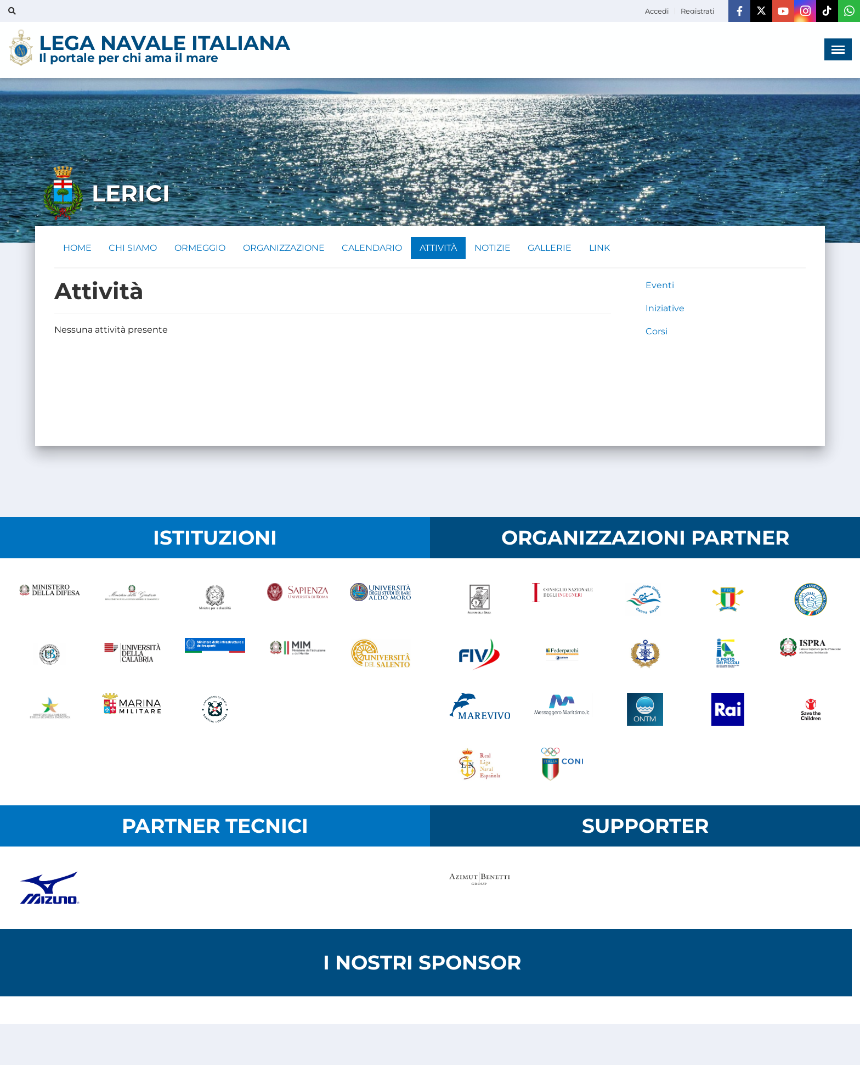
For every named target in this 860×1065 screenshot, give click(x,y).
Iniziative (665, 308)
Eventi (660, 285)
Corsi (656, 331)
